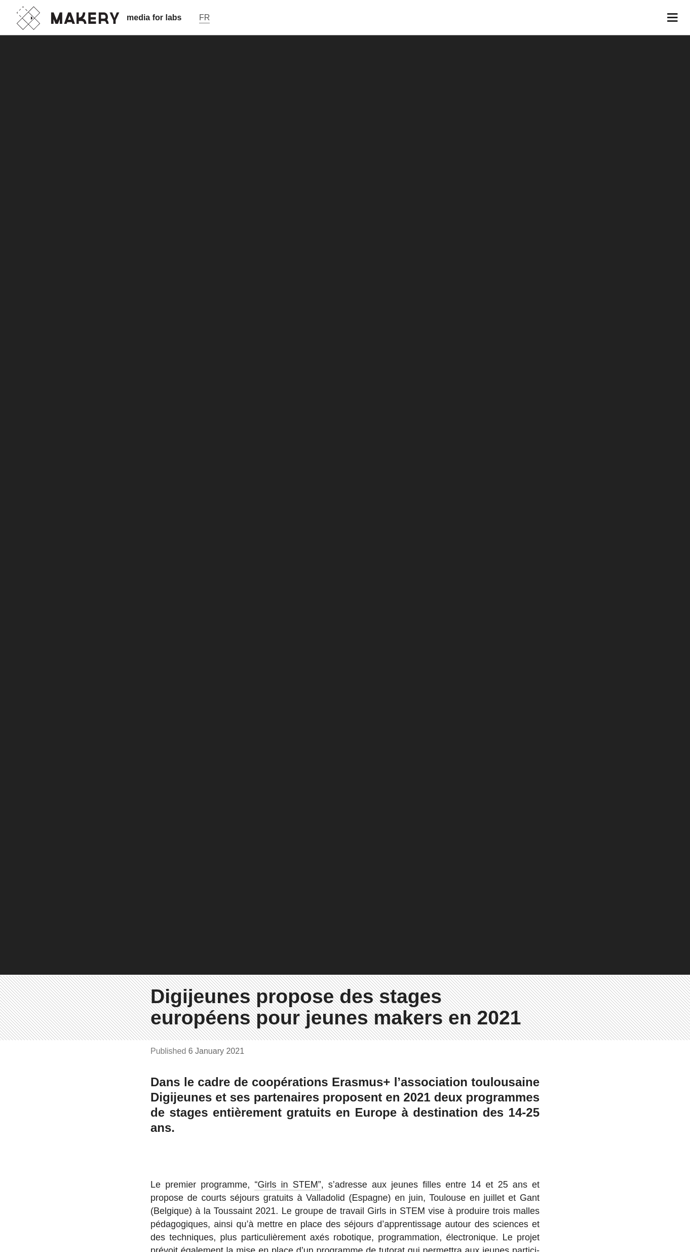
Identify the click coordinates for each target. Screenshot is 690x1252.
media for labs (154, 17)
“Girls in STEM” (287, 1185)
